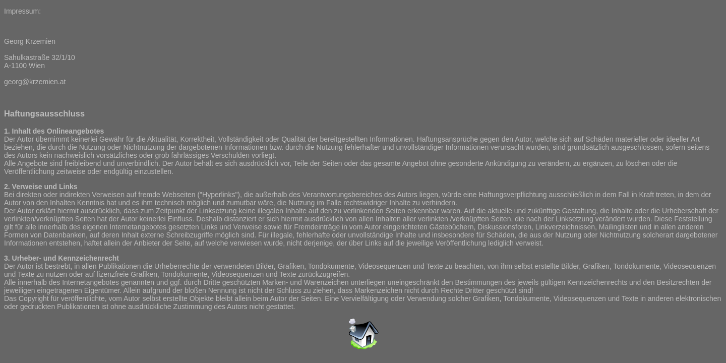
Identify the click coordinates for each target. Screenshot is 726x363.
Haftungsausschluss (44, 113)
